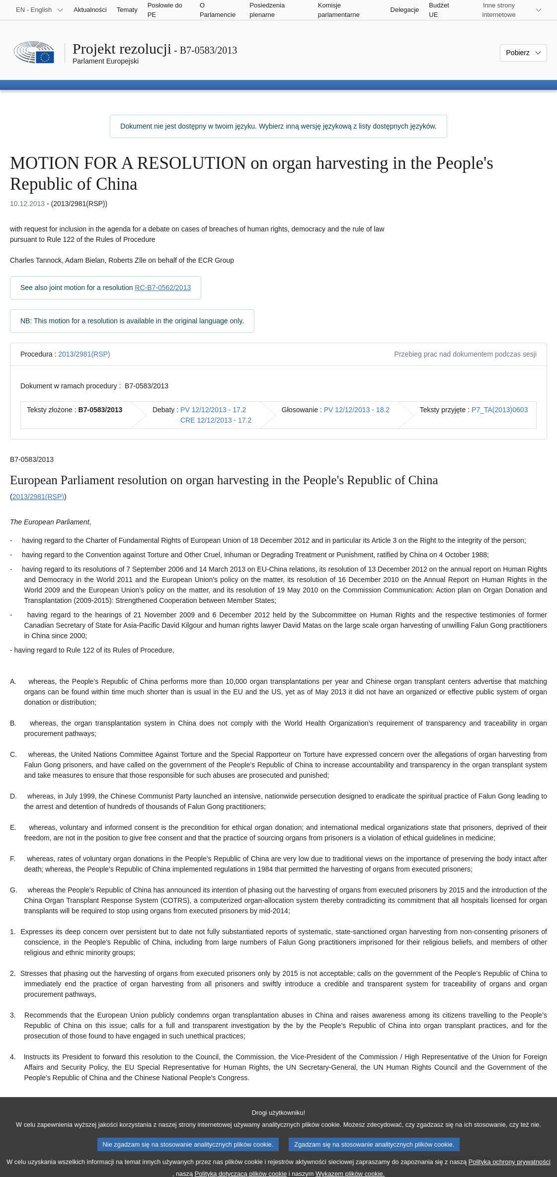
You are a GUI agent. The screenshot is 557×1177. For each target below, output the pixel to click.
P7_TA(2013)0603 (500, 410)
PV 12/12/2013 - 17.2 (213, 410)
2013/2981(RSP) (84, 354)
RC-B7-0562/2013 (163, 288)
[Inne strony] (505, 10)
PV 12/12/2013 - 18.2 (357, 410)
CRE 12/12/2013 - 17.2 (215, 420)
